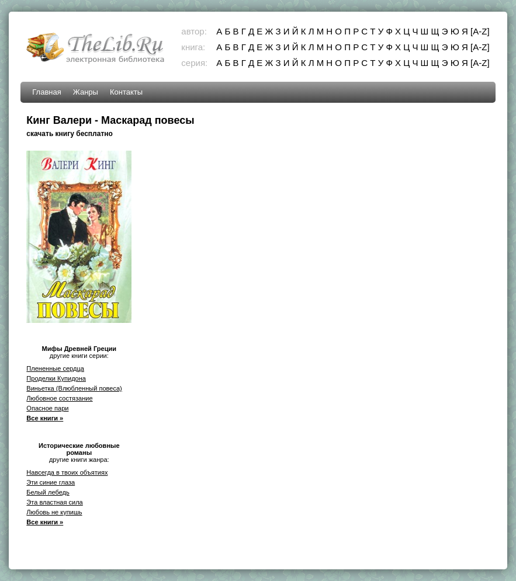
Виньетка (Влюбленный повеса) (74, 388)
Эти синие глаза (50, 482)
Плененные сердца (55, 368)
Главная (46, 92)
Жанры (85, 92)
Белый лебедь (47, 492)
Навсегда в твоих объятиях (67, 472)
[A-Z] (480, 31)
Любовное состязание (59, 398)
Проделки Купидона (56, 378)
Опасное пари (47, 408)
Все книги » (44, 418)
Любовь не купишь (54, 512)
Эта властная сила (54, 502)
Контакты (126, 92)
